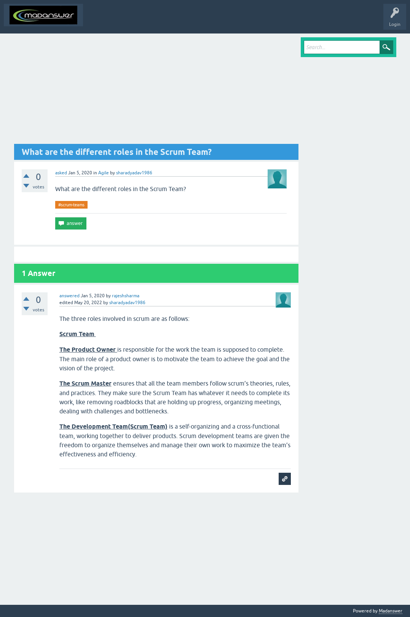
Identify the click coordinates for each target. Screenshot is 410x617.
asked (61, 172)
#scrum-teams (71, 204)
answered (69, 295)
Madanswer (390, 611)
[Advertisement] (156, 90)
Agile (103, 172)
